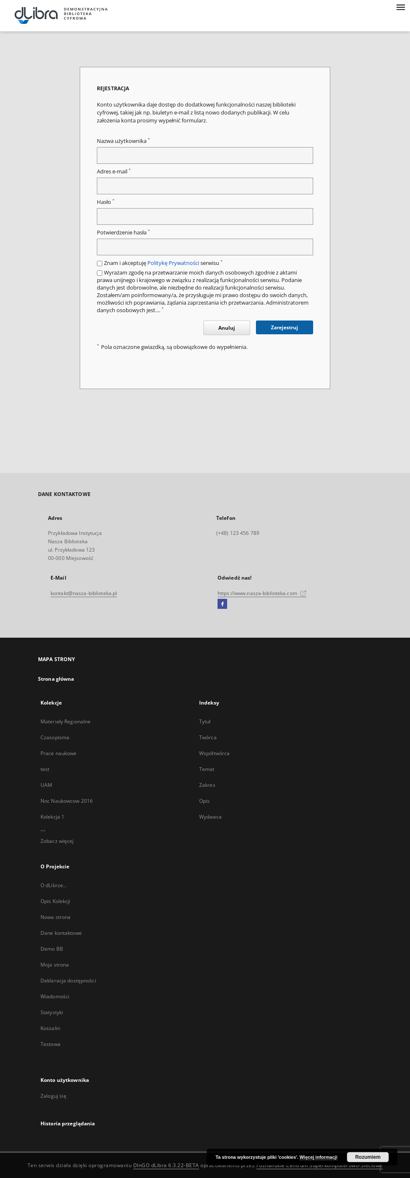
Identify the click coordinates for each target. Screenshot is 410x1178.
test (44, 769)
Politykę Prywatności (173, 263)
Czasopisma (54, 737)
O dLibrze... (53, 885)
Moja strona (54, 964)
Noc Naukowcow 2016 (66, 800)
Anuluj (226, 327)
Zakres (207, 785)
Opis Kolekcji (55, 901)
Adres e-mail (114, 171)
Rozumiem (368, 1157)
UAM (46, 785)
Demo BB (51, 948)
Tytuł (205, 721)
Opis (204, 800)
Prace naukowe (58, 753)
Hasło (105, 202)
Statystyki (51, 1012)
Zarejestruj (284, 327)
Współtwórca (214, 753)
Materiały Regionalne (65, 721)
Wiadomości (54, 996)
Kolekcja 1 (52, 816)
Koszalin (50, 1028)
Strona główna (56, 678)
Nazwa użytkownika (123, 141)
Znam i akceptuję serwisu (163, 263)
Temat (207, 769)
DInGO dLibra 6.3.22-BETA (166, 1165)
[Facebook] (222, 604)
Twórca (208, 737)
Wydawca (210, 816)
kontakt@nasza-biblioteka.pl (84, 593)
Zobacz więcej (57, 841)
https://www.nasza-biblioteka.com (262, 593)
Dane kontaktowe (61, 932)
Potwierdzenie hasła (123, 232)
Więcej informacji (318, 1157)
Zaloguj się (53, 1095)
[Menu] (400, 6)
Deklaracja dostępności (68, 980)
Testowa (50, 1044)
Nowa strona (55, 917)
